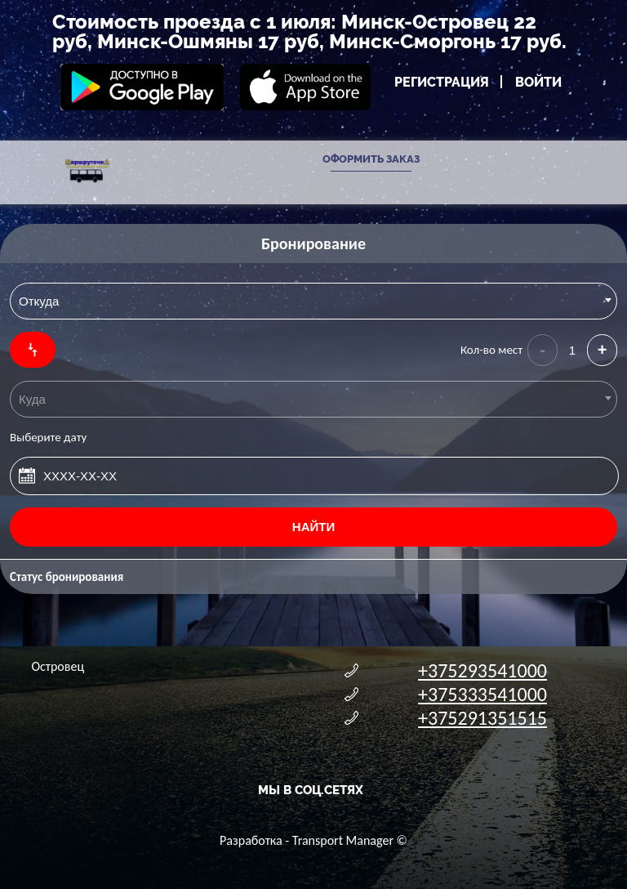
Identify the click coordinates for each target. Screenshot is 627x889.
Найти (313, 527)
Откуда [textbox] (39, 301)
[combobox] (313, 301)
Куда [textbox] (32, 399)
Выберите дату (48, 437)
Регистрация (441, 82)
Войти (538, 82)
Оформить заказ (371, 159)
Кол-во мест (491, 349)
